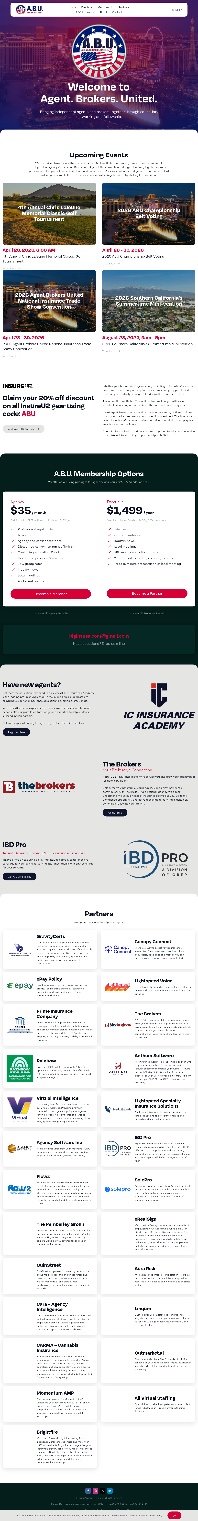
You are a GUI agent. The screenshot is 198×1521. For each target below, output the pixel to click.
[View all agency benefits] (51, 613)
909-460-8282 (119, 1503)
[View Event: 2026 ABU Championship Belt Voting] (111, 263)
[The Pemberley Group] (50, 1233)
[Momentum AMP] (50, 1404)
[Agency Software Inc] (50, 1149)
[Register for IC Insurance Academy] (16, 732)
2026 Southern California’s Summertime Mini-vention (147, 344)
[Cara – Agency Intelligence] (50, 1316)
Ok (174, 1515)
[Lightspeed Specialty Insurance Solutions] (148, 1109)
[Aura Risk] (148, 1276)
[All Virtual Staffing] (148, 1404)
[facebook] (88, 1491)
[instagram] (95, 1491)
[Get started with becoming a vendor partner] (147, 593)
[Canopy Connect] (148, 949)
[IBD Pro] (148, 1149)
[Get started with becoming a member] (51, 594)
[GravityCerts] (50, 949)
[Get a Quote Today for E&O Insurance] (19, 876)
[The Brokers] (148, 1025)
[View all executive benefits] (147, 613)
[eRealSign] (148, 1233)
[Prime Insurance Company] (50, 1025)
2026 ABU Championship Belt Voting (133, 256)
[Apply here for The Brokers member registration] (115, 812)
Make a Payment (84, 1497)
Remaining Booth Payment (108, 1497)
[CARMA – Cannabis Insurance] (50, 1360)
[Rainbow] (50, 1068)
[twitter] (102, 1491)
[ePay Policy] (50, 986)
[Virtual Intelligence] (50, 1109)
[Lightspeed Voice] (148, 986)
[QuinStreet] (50, 1276)
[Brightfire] (50, 1446)
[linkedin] (110, 1491)
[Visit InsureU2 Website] (23, 429)
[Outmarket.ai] (148, 1360)
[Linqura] (148, 1316)
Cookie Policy (155, 1515)
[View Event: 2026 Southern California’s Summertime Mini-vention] (111, 351)
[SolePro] (148, 1189)
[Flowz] (50, 1189)
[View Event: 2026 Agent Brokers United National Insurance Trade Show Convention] (12, 356)
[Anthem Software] (148, 1068)
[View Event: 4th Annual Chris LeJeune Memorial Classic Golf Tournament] (12, 268)
